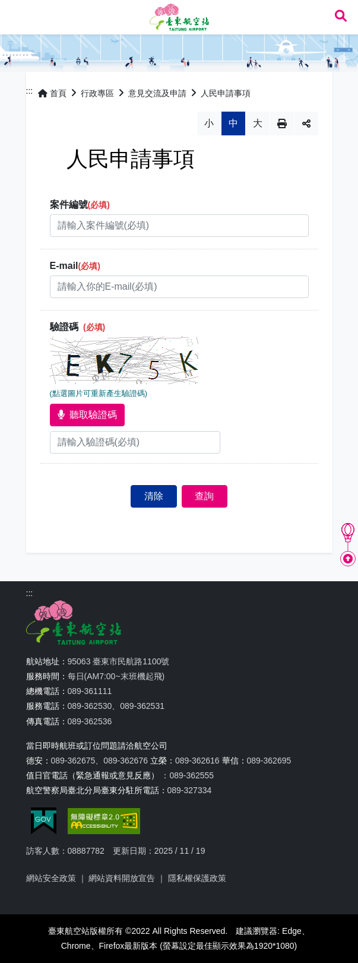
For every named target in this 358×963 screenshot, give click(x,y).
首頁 (52, 93)
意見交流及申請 (157, 93)
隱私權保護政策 (197, 878)
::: (29, 91)
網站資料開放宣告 (121, 878)
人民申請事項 (226, 93)
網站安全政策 (51, 878)
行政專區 (97, 93)
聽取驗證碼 (87, 415)
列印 (282, 123)
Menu (16, 16)
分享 (306, 123)
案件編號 (80, 204)
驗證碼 (78, 327)
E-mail (75, 266)
